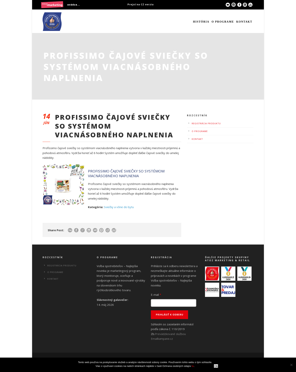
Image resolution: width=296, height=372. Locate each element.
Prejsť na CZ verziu (140, 4)
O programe (223, 21)
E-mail (156, 294)
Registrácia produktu (206, 123)
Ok (216, 366)
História (201, 21)
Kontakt (244, 21)
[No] (291, 365)
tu (193, 366)
